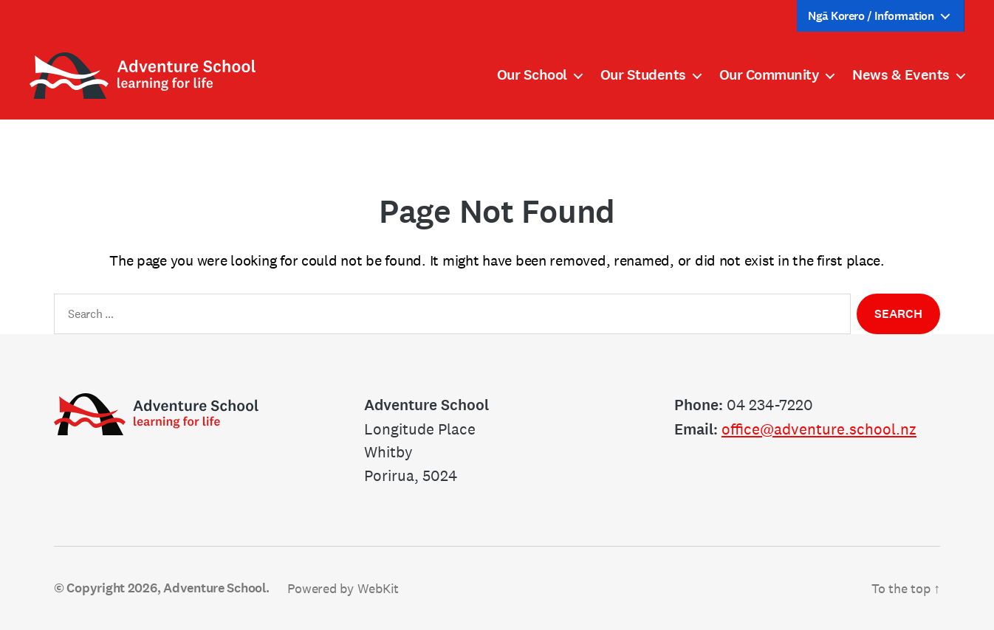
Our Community (769, 75)
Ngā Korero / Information (870, 16)
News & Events (901, 75)
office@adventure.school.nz (818, 429)
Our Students (643, 75)
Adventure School (214, 588)
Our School (532, 75)
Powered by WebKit (343, 588)
